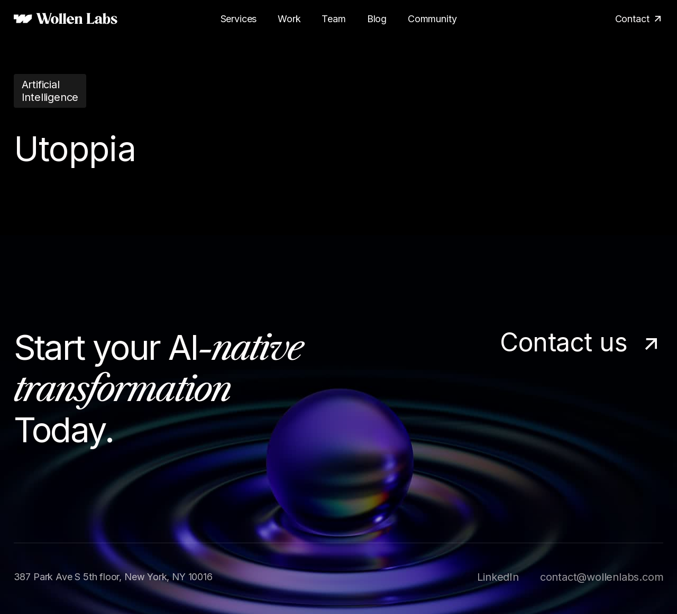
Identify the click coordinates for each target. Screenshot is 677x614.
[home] (65, 19)
